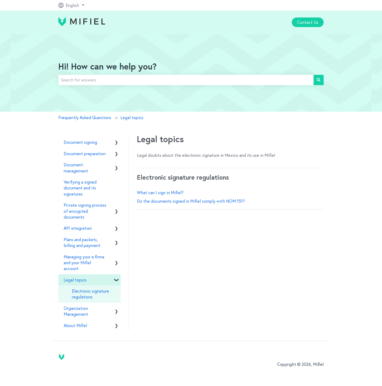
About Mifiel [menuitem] (75, 325)
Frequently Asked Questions (84, 117)
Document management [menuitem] (76, 167)
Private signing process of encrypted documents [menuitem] (85, 211)
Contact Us (307, 22)
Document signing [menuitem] (80, 142)
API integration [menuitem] (78, 228)
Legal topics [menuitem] (75, 280)
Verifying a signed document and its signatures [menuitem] (80, 188)
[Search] (319, 80)
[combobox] (186, 80)
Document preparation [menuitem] (85, 153)
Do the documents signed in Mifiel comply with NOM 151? (191, 201)
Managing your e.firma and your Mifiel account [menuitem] (84, 262)
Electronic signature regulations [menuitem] (90, 294)
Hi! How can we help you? (107, 67)
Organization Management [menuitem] (76, 311)
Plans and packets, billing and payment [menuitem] (82, 242)
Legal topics (131, 117)
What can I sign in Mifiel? (160, 192)
